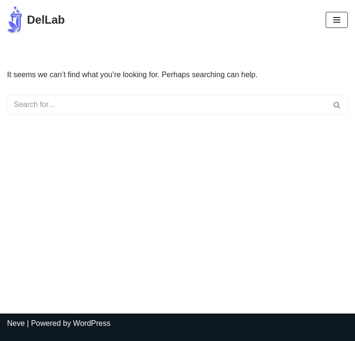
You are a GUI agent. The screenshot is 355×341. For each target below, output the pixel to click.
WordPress (91, 323)
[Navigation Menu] (337, 20)
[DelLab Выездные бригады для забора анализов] (36, 20)
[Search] (167, 105)
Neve (16, 323)
